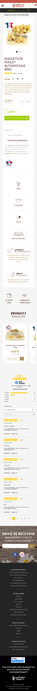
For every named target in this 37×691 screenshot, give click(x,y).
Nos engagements (18, 580)
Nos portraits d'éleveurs (18, 585)
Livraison (18, 628)
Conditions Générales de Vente (18, 688)
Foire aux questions (18, 649)
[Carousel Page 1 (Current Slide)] (17, 51)
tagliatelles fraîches (11, 153)
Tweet (18, 79)
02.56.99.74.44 (19, 644)
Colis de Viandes (18, 612)
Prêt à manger (18, 601)
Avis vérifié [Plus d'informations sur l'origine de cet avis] (9, 423)
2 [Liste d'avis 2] (17, 518)
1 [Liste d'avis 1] (13, 518)
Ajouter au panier (15, 118)
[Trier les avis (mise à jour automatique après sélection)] (19, 409)
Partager (13, 79)
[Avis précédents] (10, 518)
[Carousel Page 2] (20, 51)
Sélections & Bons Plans (18, 615)
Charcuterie (18, 599)
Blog (18, 631)
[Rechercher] (16, 10)
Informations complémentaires (17, 140)
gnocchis (25, 153)
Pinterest (22, 79)
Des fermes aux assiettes (18, 575)
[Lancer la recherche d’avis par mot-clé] (34, 414)
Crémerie (18, 607)
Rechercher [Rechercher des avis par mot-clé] (18, 414)
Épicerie (18, 604)
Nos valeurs (18, 577)
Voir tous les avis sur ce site (20, 389)
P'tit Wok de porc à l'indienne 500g (15, 346)
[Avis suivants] (28, 518)
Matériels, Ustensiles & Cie (18, 609)
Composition (8, 130)
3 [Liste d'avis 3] (21, 518)
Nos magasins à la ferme (18, 583)
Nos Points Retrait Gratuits (18, 625)
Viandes (18, 596)
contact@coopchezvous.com (18, 647)
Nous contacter (18, 641)
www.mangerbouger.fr (18, 672)
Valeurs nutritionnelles (14, 135)
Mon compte (29, 5)
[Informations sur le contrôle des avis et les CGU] (29, 386)
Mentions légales (18, 684)
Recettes (19, 633)
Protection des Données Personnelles (18, 686)
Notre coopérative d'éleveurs (18, 572)
